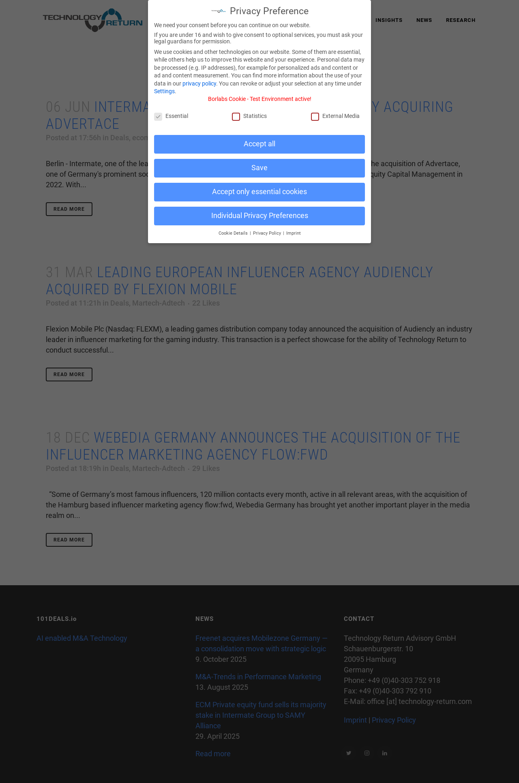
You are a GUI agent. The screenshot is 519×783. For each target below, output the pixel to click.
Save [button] (259, 163)
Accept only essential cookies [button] (259, 187)
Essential (171, 111)
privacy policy (199, 78)
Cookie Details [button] (234, 228)
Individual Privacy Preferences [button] (259, 211)
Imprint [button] (293, 228)
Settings (164, 86)
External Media (335, 111)
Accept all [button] (259, 139)
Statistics (249, 111)
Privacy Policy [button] (267, 228)
